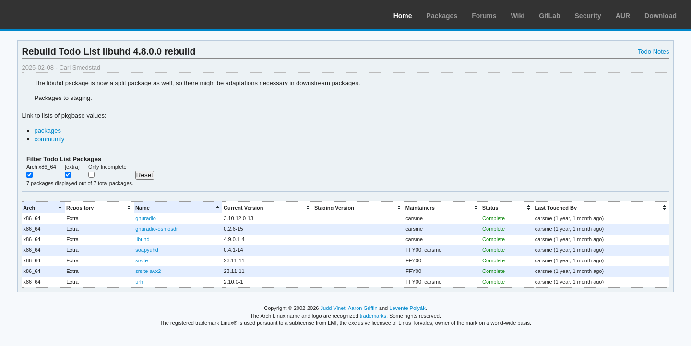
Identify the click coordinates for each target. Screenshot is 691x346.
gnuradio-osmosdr (156, 229)
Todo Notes (653, 51)
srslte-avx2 (148, 271)
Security (588, 16)
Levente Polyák (407, 308)
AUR (623, 16)
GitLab (549, 16)
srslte (141, 260)
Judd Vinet (333, 308)
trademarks (373, 316)
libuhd (142, 239)
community (49, 139)
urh (139, 281)
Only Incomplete (107, 167)
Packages (442, 16)
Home (402, 16)
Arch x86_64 (41, 167)
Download (660, 16)
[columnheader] (43, 207)
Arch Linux (52, 14)
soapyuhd (146, 250)
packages (47, 130)
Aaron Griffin (363, 308)
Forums (484, 16)
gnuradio (145, 218)
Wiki (518, 16)
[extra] (72, 167)
